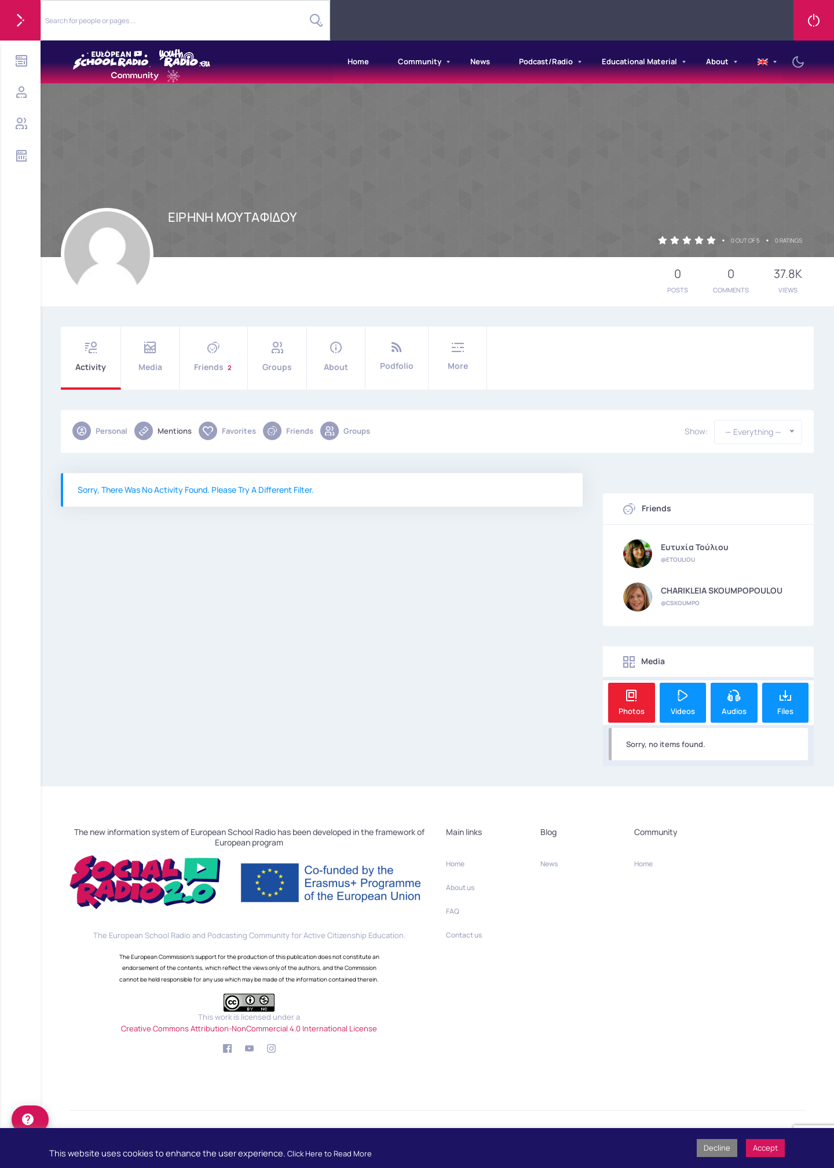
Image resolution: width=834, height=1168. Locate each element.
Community (419, 61)
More (457, 356)
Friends (213, 357)
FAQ (452, 911)
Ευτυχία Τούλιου (695, 547)
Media (150, 357)
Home (358, 61)
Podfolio (397, 356)
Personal (99, 431)
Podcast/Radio (546, 61)
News (480, 61)
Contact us (464, 935)
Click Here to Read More (329, 1153)
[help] (30, 1119)
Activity (90, 357)
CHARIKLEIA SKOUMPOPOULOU (721, 590)
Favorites (227, 431)
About (717, 61)
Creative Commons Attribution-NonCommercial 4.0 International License (249, 1028)
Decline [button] (717, 1148)
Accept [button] (765, 1148)
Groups (277, 357)
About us (460, 887)
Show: (696, 431)
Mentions (163, 431)
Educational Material (639, 61)
